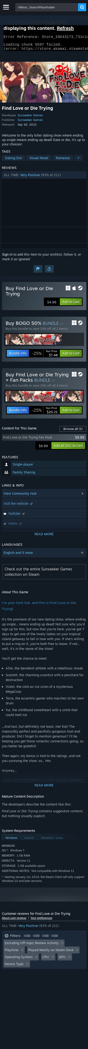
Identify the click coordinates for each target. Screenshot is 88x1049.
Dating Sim (13, 161)
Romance (63, 161)
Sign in (7, 257)
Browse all (73, 431)
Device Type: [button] (14, 967)
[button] (44, 178)
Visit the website (19, 506)
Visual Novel (38, 161)
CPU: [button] (46, 960)
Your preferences (41, 920)
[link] (44, 356)
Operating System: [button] (19, 960)
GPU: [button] (62, 960)
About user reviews (14, 920)
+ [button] (78, 161)
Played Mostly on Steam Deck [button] (51, 953)
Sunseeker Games (30, 118)
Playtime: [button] (12, 953)
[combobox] (46, 7)
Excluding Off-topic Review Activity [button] (32, 946)
